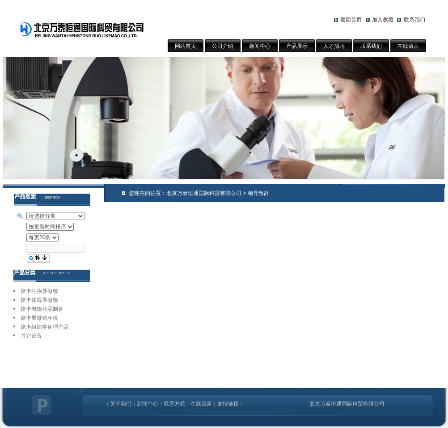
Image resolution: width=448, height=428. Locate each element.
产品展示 (297, 46)
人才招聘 (334, 46)
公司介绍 (222, 46)
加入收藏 (382, 20)
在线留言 (408, 46)
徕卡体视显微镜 (39, 300)
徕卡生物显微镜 (39, 291)
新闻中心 (259, 46)
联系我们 (414, 20)
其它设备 (31, 336)
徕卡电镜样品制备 (42, 309)
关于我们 (120, 404)
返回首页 (351, 20)
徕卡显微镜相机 (39, 318)
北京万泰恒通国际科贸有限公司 (203, 193)
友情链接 (228, 404)
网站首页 (185, 46)
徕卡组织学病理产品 (45, 327)
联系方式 (174, 404)
